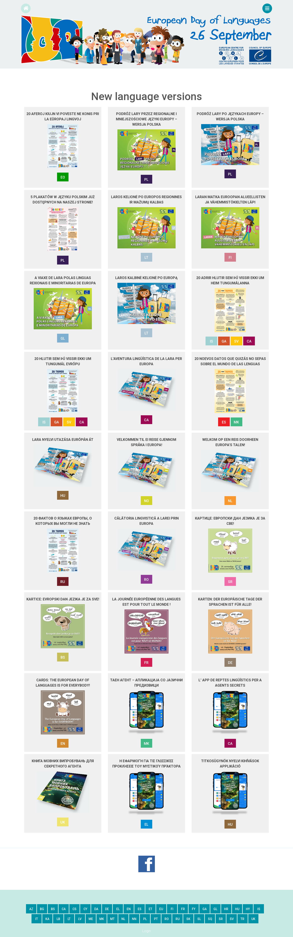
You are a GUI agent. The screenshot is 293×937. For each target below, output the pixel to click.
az (31, 909)
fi (172, 909)
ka (47, 919)
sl (199, 919)
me (91, 919)
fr (183, 909)
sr (221, 919)
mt (112, 919)
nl (123, 919)
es (139, 909)
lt (69, 919)
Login (146, 931)
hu (237, 909)
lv (80, 919)
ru (178, 919)
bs (53, 909)
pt (156, 919)
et (150, 909)
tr (242, 919)
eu (161, 909)
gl (215, 909)
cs (74, 909)
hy (248, 909)
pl (145, 919)
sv (232, 919)
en (129, 909)
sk (188, 919)
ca (64, 909)
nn (134, 919)
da (96, 909)
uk (253, 919)
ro (167, 919)
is (258, 909)
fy (193, 909)
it (36, 919)
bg (42, 909)
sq (210, 919)
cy (85, 909)
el (118, 909)
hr (226, 909)
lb (58, 919)
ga (204, 909)
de (107, 909)
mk (101, 919)
